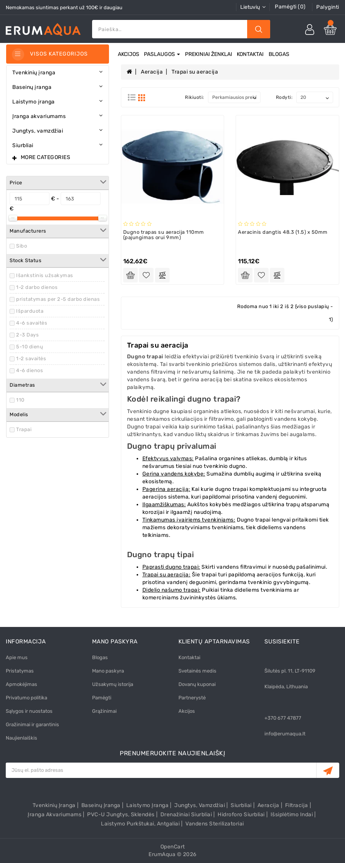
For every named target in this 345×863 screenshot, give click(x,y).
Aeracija (152, 72)
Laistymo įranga (147, 805)
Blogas (279, 54)
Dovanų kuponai (197, 684)
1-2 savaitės (31, 358)
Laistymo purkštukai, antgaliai (140, 823)
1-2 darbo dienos (37, 287)
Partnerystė (192, 698)
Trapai (23, 429)
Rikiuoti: (194, 97)
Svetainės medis (197, 671)
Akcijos (128, 54)
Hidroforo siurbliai (241, 814)
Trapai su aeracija (195, 72)
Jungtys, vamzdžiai (199, 805)
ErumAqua (162, 854)
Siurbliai (241, 805)
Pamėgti (101, 698)
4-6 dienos (29, 370)
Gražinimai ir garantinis (32, 724)
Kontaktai (250, 54)
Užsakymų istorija (112, 684)
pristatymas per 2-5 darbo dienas (58, 299)
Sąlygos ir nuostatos (29, 711)
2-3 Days (27, 335)
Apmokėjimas (21, 684)
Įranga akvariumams (54, 814)
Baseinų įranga (101, 805)
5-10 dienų (29, 346)
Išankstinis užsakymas (44, 275)
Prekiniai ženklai (208, 54)
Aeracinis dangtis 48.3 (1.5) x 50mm (283, 232)
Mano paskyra (108, 671)
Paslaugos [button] (162, 54)
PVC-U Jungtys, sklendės (121, 814)
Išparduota (29, 311)
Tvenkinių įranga (54, 805)
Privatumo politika (26, 698)
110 (20, 400)
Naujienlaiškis (21, 738)
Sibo (21, 246)
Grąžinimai (104, 711)
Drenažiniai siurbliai (186, 814)
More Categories (46, 157)
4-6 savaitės (31, 323)
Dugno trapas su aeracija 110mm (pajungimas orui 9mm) (163, 234)
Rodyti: (284, 97)
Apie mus (17, 657)
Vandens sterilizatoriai (214, 823)
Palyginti (327, 7)
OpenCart (172, 846)
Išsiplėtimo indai (292, 814)
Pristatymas (20, 671)
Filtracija (296, 805)
